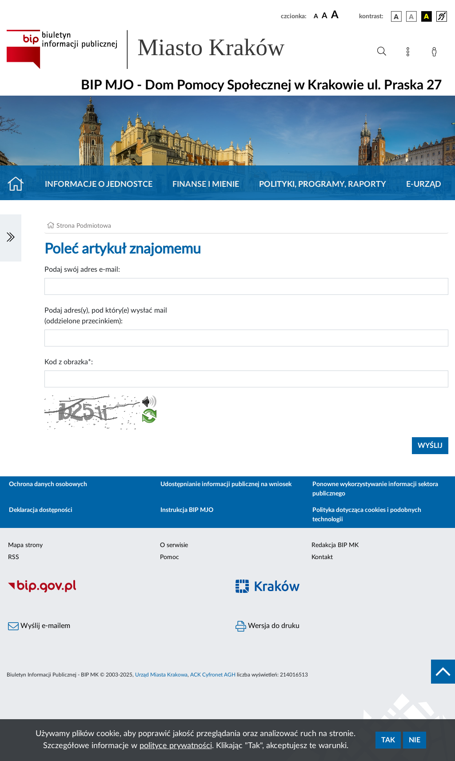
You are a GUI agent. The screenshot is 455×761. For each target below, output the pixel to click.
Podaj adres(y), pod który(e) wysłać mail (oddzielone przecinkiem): (105, 316)
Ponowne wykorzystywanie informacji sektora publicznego (375, 489)
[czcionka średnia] (324, 16)
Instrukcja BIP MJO (186, 510)
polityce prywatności (176, 746)
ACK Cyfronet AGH (212, 674)
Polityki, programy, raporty (322, 185)
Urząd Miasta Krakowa (161, 674)
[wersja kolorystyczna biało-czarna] (411, 16)
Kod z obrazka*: (68, 362)
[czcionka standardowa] (316, 16)
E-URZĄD (423, 185)
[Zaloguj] (436, 53)
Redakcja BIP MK (335, 545)
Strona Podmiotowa (83, 226)
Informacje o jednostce (98, 185)
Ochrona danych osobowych (48, 484)
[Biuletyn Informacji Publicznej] (114, 591)
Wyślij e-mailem (39, 626)
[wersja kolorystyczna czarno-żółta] (426, 16)
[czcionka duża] (343, 15)
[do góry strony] (443, 672)
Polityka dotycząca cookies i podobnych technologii (366, 515)
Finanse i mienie (205, 185)
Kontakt (322, 557)
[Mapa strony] (409, 53)
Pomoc (169, 557)
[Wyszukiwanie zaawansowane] (381, 51)
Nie (414, 740)
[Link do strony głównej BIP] (158, 49)
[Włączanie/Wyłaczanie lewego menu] (10, 238)
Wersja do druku (267, 626)
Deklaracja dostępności (40, 510)
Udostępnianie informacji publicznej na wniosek (225, 484)
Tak (388, 740)
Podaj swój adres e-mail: (82, 269)
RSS (13, 557)
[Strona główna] (19, 185)
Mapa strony (25, 545)
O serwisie (174, 545)
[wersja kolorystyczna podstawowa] (396, 16)
